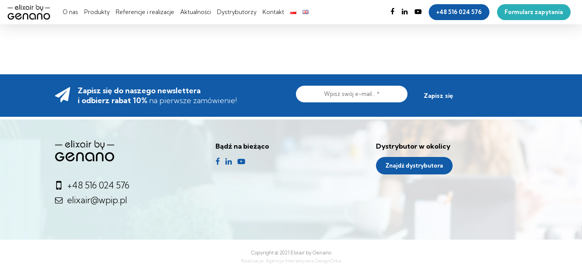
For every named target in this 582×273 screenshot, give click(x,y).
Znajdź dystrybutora (414, 165)
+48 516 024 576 (92, 185)
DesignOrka (328, 261)
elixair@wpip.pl (91, 200)
